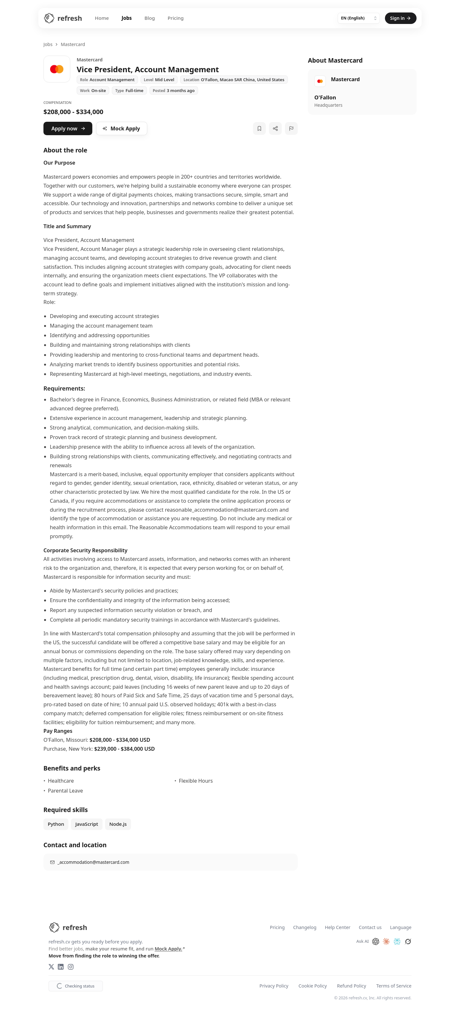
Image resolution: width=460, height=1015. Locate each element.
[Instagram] (70, 967)
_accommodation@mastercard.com (93, 862)
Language (400, 928)
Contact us (370, 928)
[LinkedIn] (61, 967)
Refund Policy (351, 986)
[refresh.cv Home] (68, 927)
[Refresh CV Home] (62, 18)
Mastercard (73, 44)
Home (102, 18)
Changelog (305, 928)
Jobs (127, 18)
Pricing (176, 18)
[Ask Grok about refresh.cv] (407, 941)
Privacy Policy (273, 986)
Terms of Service (393, 986)
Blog (149, 18)
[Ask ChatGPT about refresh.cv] (375, 941)
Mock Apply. (170, 948)
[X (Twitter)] (51, 967)
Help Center (337, 928)
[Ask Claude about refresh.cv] (386, 941)
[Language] (359, 18)
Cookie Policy (313, 986)
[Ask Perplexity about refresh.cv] (397, 941)
